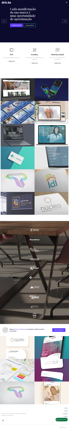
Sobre (66, 411)
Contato (65, 416)
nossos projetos (29, 25)
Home (66, 408)
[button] (66, 2)
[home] (6, 2)
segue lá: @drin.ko (59, 330)
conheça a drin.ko (16, 25)
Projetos (65, 413)
